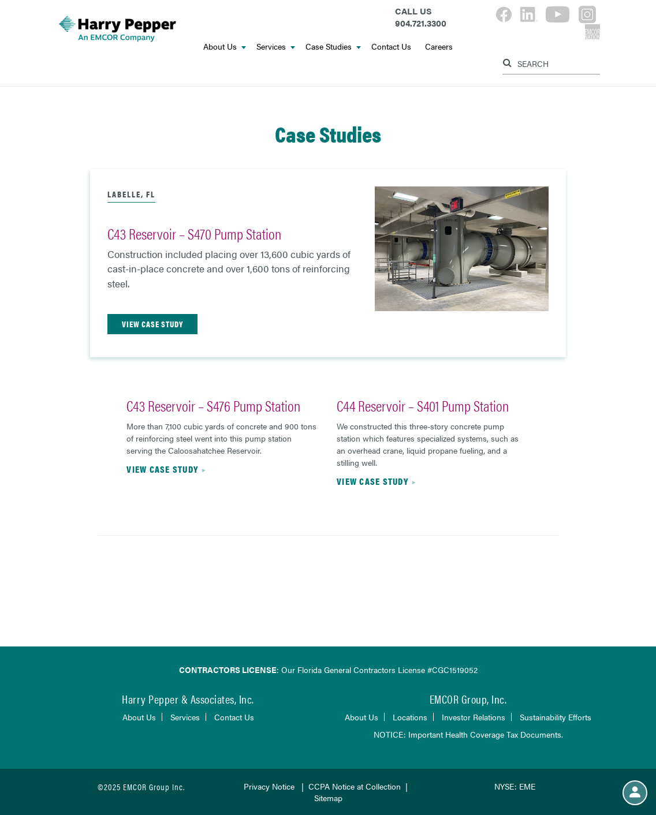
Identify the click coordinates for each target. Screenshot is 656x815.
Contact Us (391, 46)
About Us (224, 46)
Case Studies (333, 46)
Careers (439, 46)
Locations (410, 717)
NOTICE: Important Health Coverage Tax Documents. (468, 734)
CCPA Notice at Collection (354, 786)
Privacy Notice (269, 786)
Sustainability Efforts (555, 717)
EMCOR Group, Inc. (468, 698)
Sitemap (328, 797)
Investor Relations (473, 717)
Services (275, 46)
